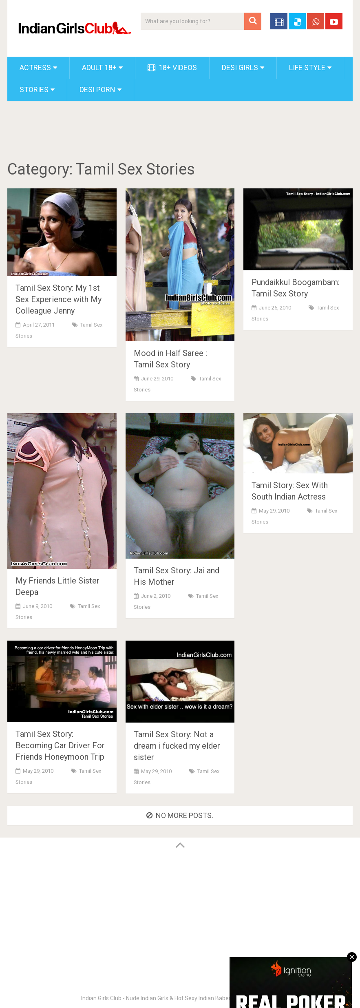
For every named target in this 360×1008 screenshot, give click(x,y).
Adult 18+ (99, 67)
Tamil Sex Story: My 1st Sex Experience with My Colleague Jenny (58, 299)
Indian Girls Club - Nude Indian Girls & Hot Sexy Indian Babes (156, 998)
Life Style (307, 67)
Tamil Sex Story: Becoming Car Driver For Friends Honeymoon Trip (60, 745)
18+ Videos (172, 67)
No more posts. (179, 815)
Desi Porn (97, 89)
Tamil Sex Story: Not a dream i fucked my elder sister (177, 745)
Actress (35, 67)
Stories (34, 89)
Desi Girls (240, 67)
